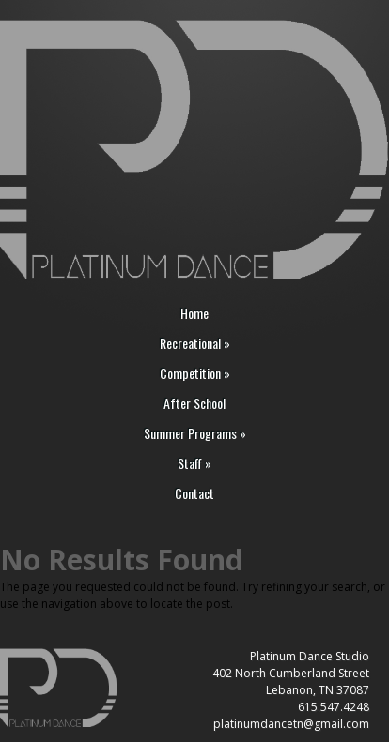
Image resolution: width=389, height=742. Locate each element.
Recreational (195, 344)
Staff (194, 464)
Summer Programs (195, 434)
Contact (194, 494)
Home (194, 314)
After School (194, 404)
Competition (195, 374)
